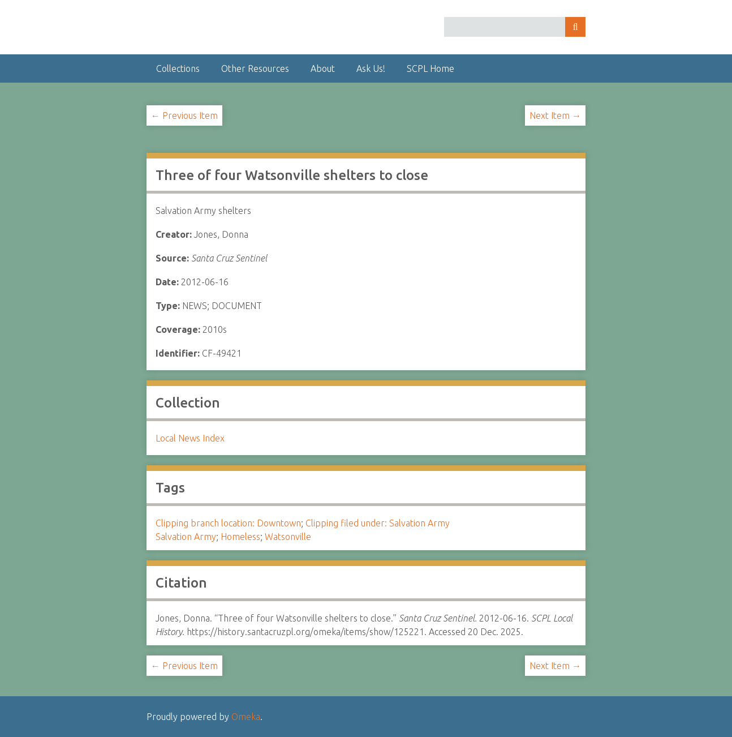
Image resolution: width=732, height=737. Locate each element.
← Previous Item (184, 115)
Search (575, 27)
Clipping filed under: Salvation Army (377, 523)
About (323, 68)
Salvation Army (186, 537)
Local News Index (190, 438)
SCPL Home (430, 68)
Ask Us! (370, 68)
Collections (178, 68)
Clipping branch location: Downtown (228, 523)
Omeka (245, 717)
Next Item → (555, 115)
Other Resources (255, 68)
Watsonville (288, 537)
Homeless (240, 537)
